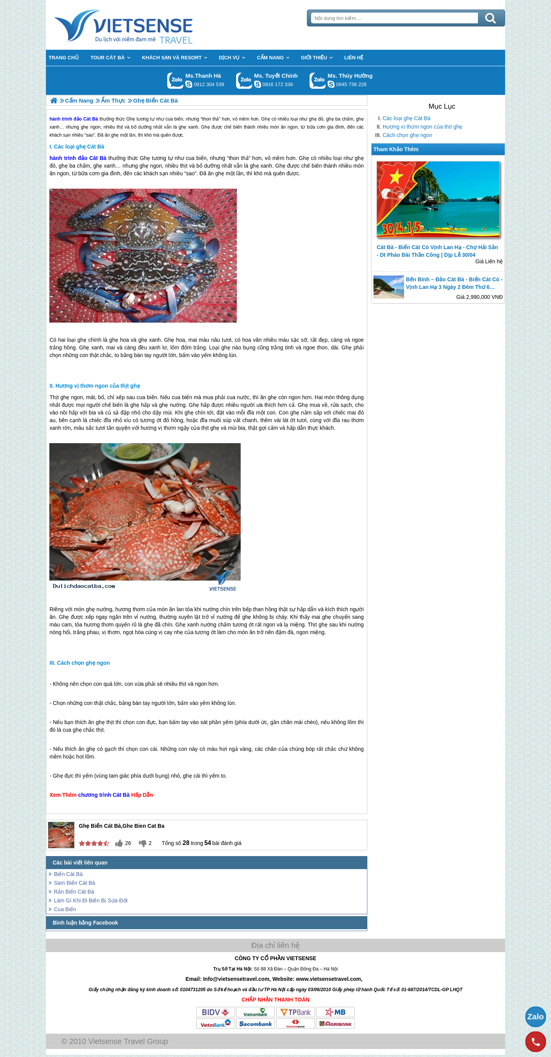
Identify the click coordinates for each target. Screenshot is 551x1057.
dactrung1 (331, 84)
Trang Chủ (142, 25)
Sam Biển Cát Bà (74, 883)
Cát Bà (120, 795)
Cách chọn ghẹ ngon (407, 135)
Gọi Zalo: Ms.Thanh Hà (175, 80)
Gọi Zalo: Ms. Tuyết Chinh (244, 80)
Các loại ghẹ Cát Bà (406, 118)
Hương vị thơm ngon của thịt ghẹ (422, 127)
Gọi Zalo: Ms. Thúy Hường (317, 80)
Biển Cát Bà (68, 874)
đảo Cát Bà (92, 158)
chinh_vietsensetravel (257, 84)
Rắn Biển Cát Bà (74, 892)
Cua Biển (65, 909)
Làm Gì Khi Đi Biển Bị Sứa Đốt (90, 900)
